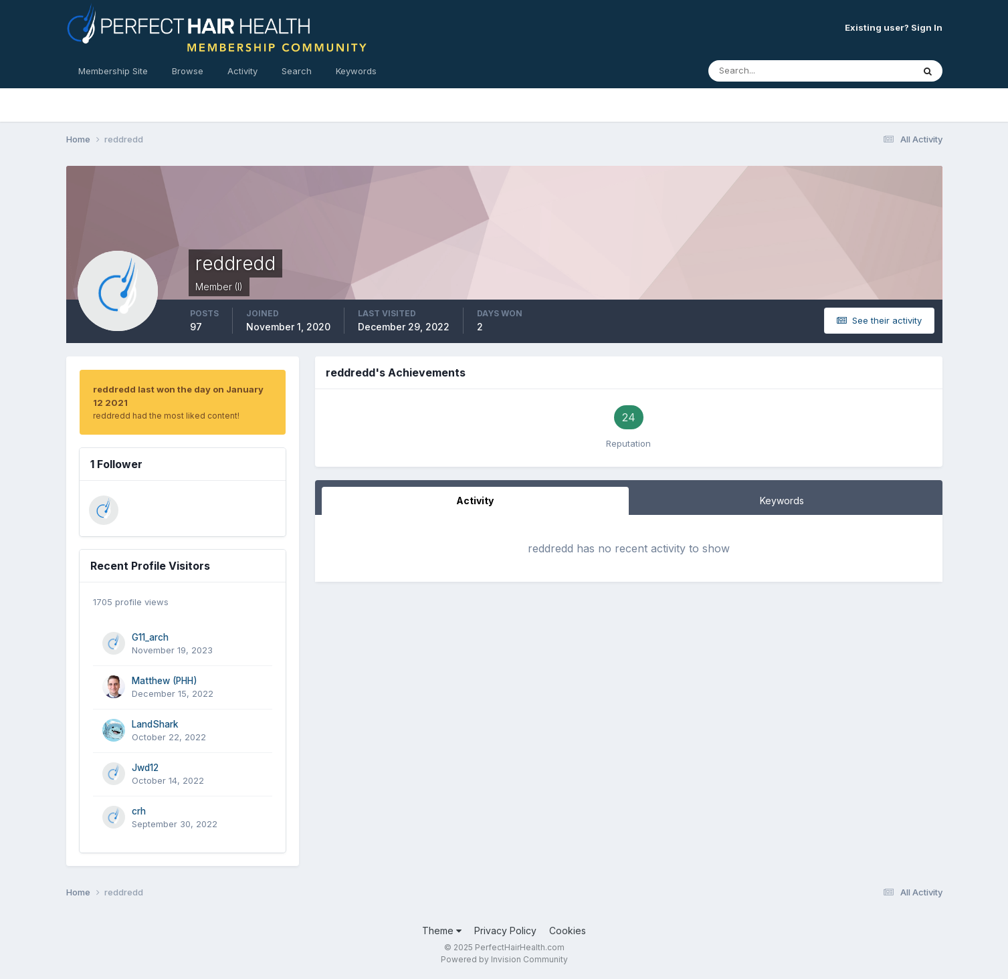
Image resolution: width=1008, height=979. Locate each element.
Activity (242, 71)
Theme (442, 930)
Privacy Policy (505, 930)
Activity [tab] (475, 500)
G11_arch (150, 637)
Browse (187, 71)
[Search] (767, 71)
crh (139, 811)
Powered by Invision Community (504, 959)
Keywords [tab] (782, 500)
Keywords (356, 71)
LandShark (155, 724)
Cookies (567, 930)
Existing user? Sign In (893, 27)
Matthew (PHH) (164, 680)
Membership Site (113, 71)
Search (297, 71)
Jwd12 (145, 767)
